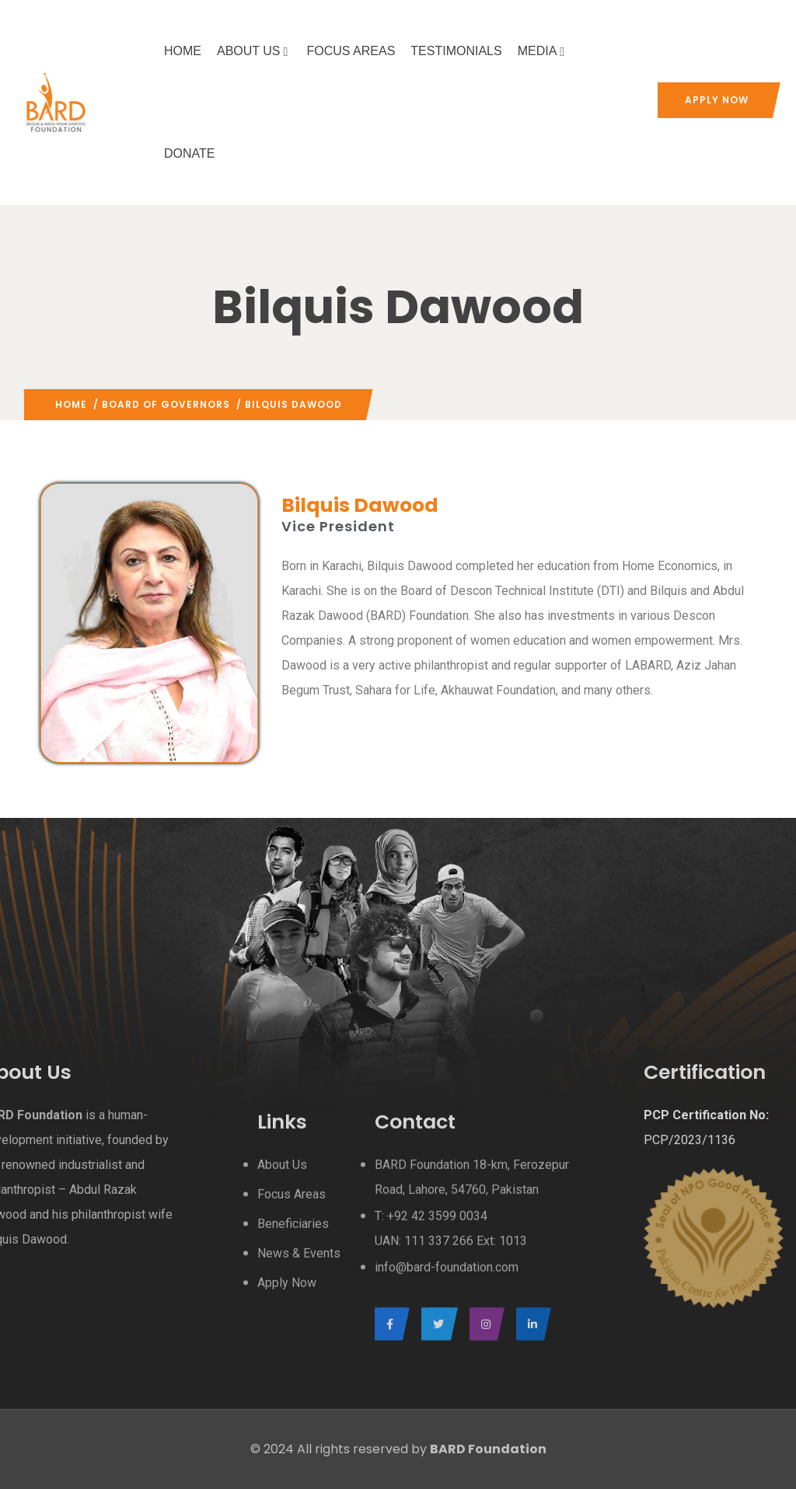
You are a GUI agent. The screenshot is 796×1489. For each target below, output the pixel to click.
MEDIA (543, 50)
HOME (182, 50)
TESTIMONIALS (455, 50)
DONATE (189, 153)
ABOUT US (254, 50)
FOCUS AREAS (351, 50)
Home (71, 404)
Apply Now (717, 99)
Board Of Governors (166, 404)
